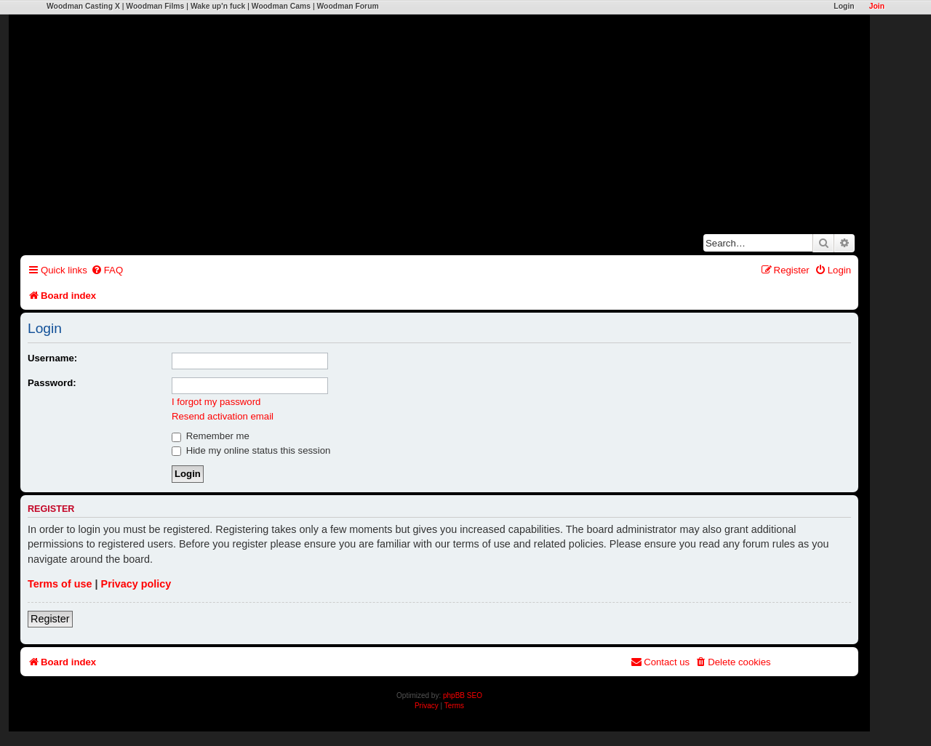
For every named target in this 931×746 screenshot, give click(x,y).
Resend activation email (222, 416)
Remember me (210, 435)
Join (876, 6)
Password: (52, 382)
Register (50, 619)
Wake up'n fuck (218, 6)
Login (844, 6)
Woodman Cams (281, 6)
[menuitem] (107, 270)
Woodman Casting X (83, 6)
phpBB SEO (462, 695)
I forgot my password (216, 401)
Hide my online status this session (251, 450)
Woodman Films (155, 6)
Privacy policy (136, 584)
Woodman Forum (347, 6)
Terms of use (60, 584)
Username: (52, 358)
